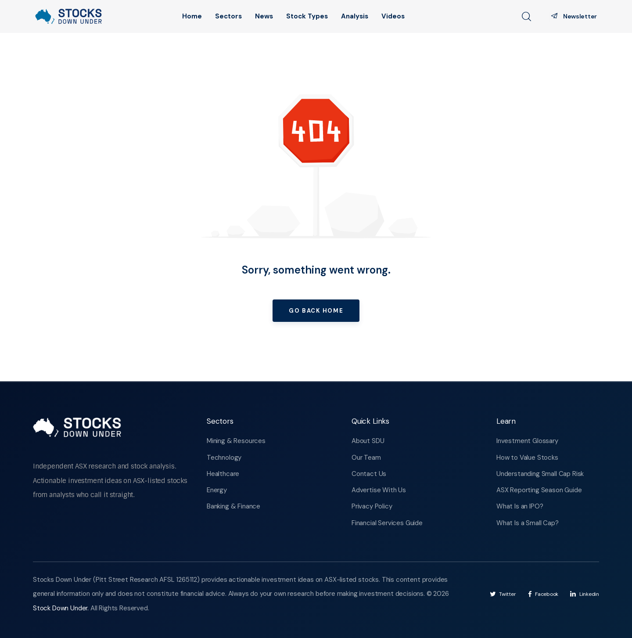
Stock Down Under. (61, 608)
